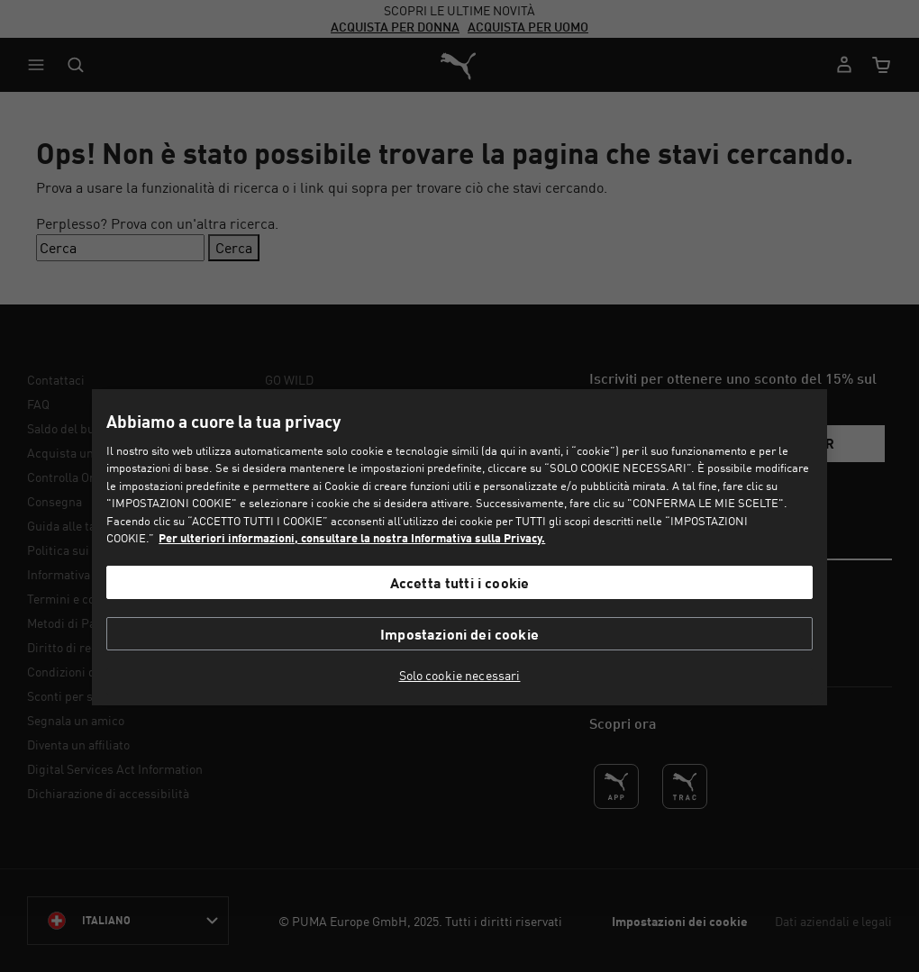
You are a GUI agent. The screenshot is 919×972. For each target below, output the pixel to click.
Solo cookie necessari (460, 675)
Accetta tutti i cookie (460, 582)
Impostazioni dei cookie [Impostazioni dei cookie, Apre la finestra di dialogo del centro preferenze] (459, 633)
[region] (459, 547)
